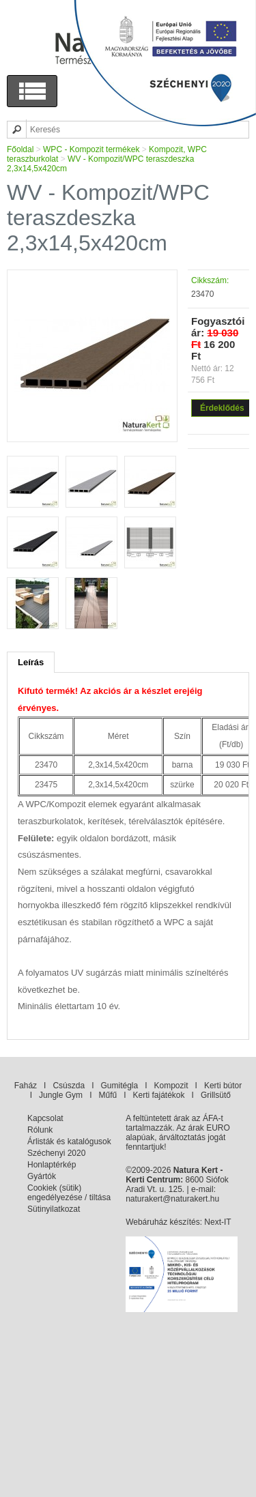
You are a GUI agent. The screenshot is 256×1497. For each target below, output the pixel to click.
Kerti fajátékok (159, 1095)
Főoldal (20, 149)
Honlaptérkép (51, 1164)
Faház (25, 1085)
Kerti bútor (223, 1085)
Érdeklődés (222, 408)
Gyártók (41, 1176)
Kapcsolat (45, 1118)
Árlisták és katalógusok (69, 1141)
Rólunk (40, 1130)
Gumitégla (119, 1085)
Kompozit (171, 1085)
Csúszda (69, 1085)
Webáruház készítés (163, 1222)
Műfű (107, 1095)
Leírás (31, 662)
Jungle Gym (61, 1095)
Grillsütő (216, 1095)
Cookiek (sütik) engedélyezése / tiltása (69, 1192)
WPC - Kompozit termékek (91, 149)
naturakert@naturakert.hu (172, 1199)
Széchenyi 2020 (56, 1153)
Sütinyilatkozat (53, 1209)
